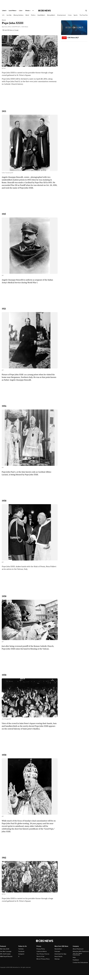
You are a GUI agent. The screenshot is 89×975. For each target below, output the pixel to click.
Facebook (21, 951)
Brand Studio (58, 956)
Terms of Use (40, 956)
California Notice (42, 951)
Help (74, 957)
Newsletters (58, 949)
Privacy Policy (41, 949)
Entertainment (61, 15)
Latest (4, 10)
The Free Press (84, 15)
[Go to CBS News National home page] (44, 10)
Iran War (9, 15)
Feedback (76, 960)
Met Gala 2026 (4, 949)
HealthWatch (41, 15)
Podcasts (57, 951)
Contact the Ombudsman (80, 962)
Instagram (21, 954)
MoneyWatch (51, 15)
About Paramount (78, 949)
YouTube (21, 949)
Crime (70, 15)
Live (21, 10)
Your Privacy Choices (43, 954)
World (27, 15)
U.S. (3, 15)
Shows (28, 10)
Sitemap (57, 959)
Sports (75, 15)
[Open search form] (86, 10)
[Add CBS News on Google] (10, 30)
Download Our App (60, 954)
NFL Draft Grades (5, 954)
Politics (33, 15)
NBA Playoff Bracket (6, 956)
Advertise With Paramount (81, 951)
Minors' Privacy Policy (43, 959)
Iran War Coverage (5, 951)
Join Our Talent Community (77, 954)
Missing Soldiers (18, 15)
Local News (13, 10)
